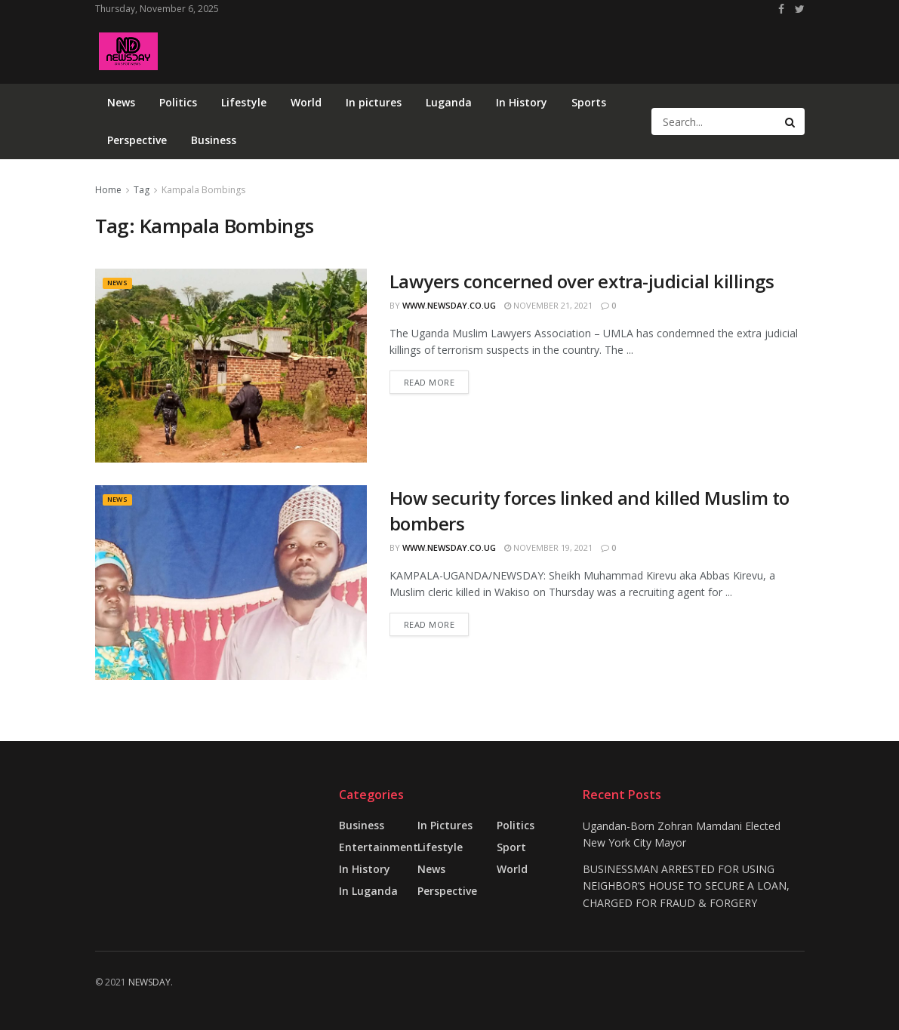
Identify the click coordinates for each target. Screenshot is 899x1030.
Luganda (449, 102)
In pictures (374, 102)
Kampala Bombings (203, 189)
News (121, 102)
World (306, 102)
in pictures (445, 825)
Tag (141, 189)
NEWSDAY (149, 982)
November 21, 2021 (548, 305)
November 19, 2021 (548, 547)
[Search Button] (791, 121)
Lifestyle (243, 102)
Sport (511, 847)
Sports (588, 102)
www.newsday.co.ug (449, 305)
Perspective (137, 140)
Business (213, 140)
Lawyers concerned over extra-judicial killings (581, 281)
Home (108, 189)
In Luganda (368, 891)
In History (521, 102)
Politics (178, 102)
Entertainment (378, 847)
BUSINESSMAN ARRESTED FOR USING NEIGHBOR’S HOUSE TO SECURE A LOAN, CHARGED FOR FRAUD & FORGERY (686, 886)
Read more (429, 382)
